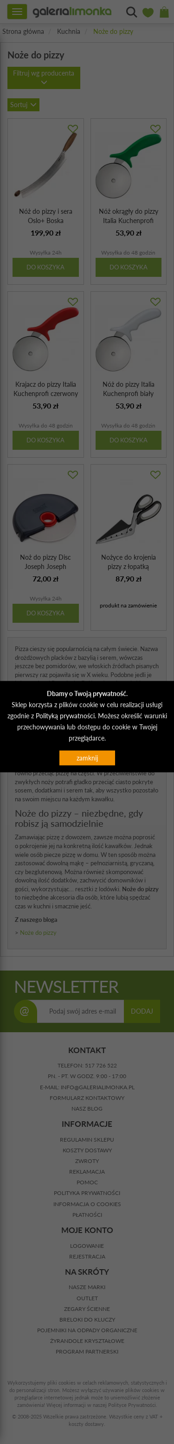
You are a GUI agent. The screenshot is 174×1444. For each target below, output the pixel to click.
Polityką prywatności (65, 716)
